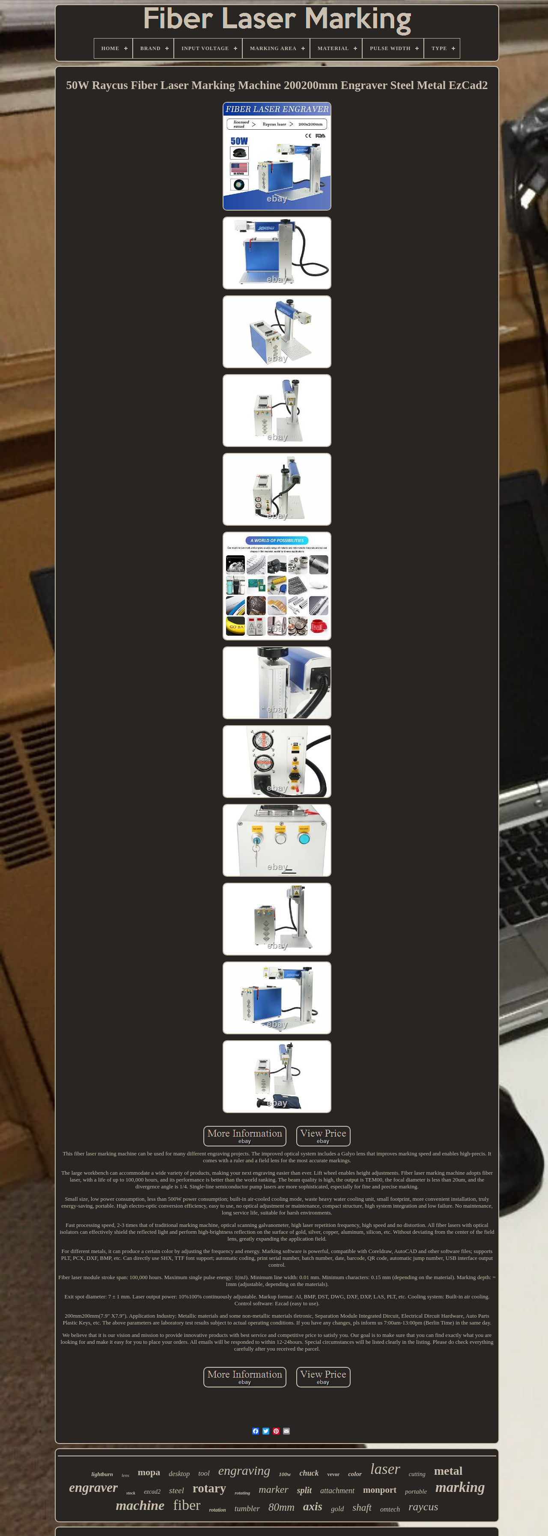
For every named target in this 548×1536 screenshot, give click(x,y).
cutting (417, 1474)
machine (140, 1505)
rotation (217, 1510)
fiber (186, 1505)
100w (285, 1474)
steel (176, 1490)
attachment (337, 1490)
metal (448, 1470)
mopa (149, 1472)
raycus (423, 1506)
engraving (244, 1470)
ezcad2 (152, 1491)
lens (125, 1475)
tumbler (247, 1508)
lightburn (102, 1474)
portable (416, 1491)
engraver (93, 1487)
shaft (362, 1507)
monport (379, 1490)
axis (312, 1506)
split (304, 1490)
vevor (333, 1474)
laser (385, 1469)
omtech (390, 1509)
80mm (281, 1507)
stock (130, 1493)
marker (273, 1489)
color (355, 1474)
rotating (242, 1492)
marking (460, 1487)
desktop (179, 1473)
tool (203, 1473)
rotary (209, 1488)
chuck (309, 1473)
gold (337, 1509)
